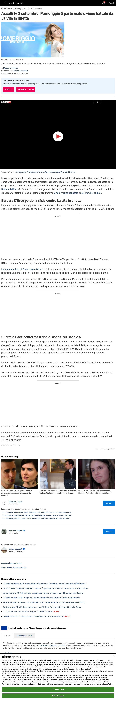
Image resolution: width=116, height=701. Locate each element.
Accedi (111, 3)
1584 (31, 662)
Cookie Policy (107, 684)
